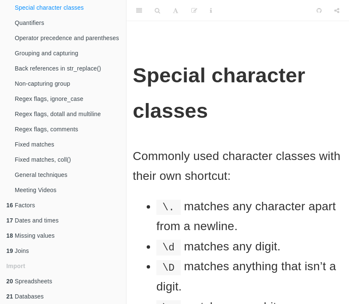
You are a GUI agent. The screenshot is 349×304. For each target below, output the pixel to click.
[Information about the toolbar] (211, 10)
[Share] (337, 10)
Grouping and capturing (46, 53)
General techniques (41, 174)
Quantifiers (29, 22)
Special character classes (49, 7)
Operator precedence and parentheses (67, 38)
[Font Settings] (175, 10)
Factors (20, 205)
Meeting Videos (35, 190)
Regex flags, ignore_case (49, 98)
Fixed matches (34, 144)
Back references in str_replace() (58, 68)
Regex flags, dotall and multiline (58, 114)
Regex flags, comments (46, 129)
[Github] (319, 10)
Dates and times (32, 220)
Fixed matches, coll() (43, 159)
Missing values (30, 235)
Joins (17, 250)
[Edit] (194, 10)
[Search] (157, 10)
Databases (25, 296)
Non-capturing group (42, 83)
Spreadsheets (29, 281)
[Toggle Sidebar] (139, 10)
